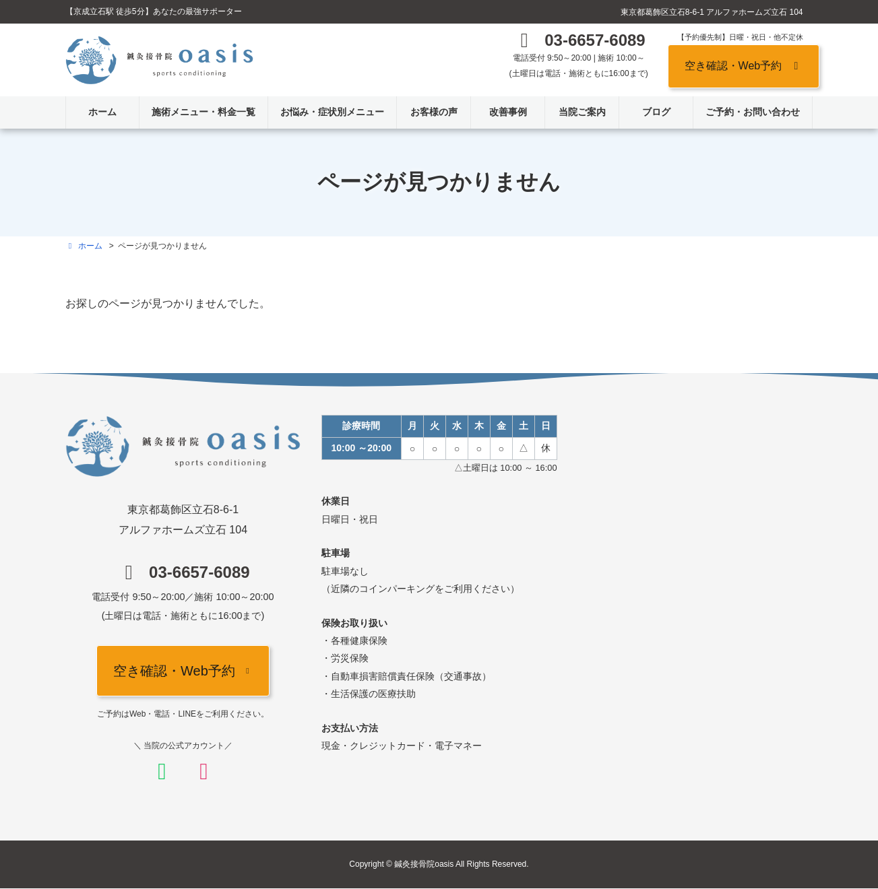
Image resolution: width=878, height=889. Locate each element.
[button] (579, 43)
